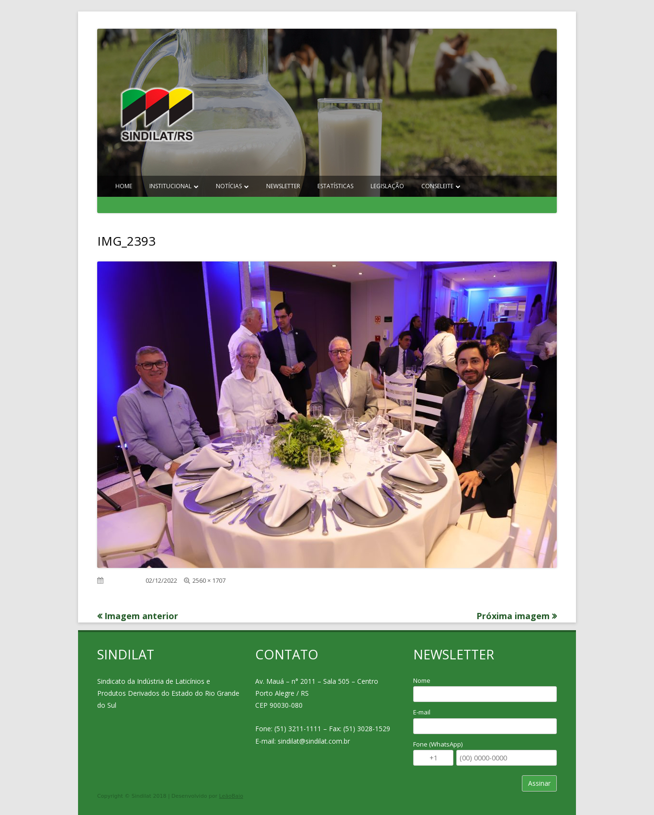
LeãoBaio (231, 796)
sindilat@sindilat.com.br (314, 741)
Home (123, 186)
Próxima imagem (513, 616)
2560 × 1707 (209, 580)
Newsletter (283, 186)
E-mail (421, 712)
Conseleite (437, 186)
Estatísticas (335, 186)
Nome (421, 680)
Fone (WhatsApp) (437, 744)
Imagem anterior (141, 616)
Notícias (229, 186)
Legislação (387, 186)
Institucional (170, 186)
